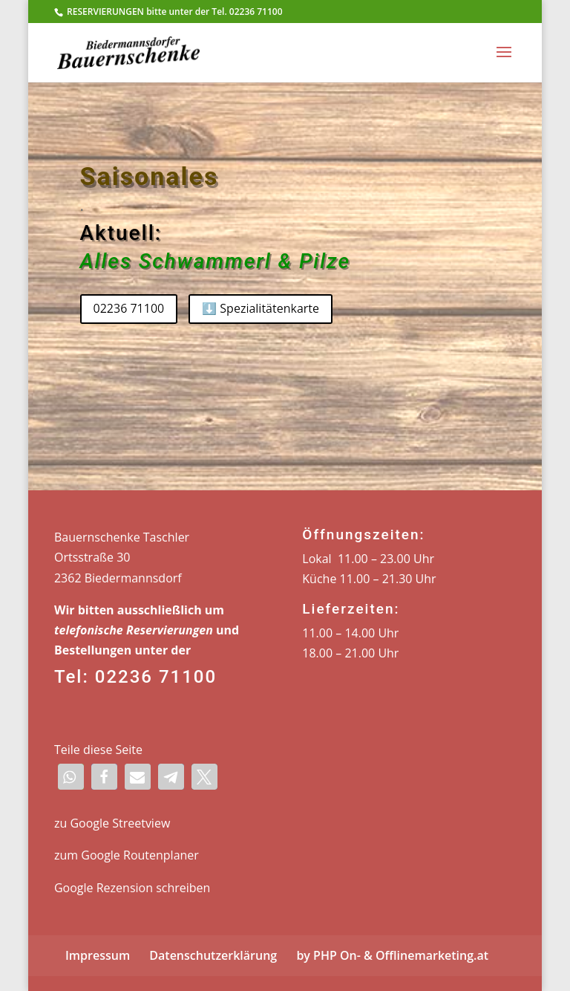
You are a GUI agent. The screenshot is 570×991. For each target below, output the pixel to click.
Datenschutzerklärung (213, 955)
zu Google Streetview (112, 823)
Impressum (97, 955)
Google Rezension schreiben (132, 888)
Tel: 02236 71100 (135, 676)
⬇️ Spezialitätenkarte (260, 308)
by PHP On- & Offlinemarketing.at (392, 955)
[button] (71, 777)
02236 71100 (129, 308)
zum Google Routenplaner (126, 855)
